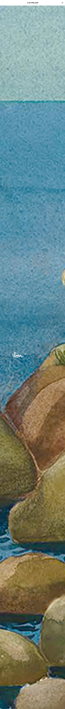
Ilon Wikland (32, 3)
